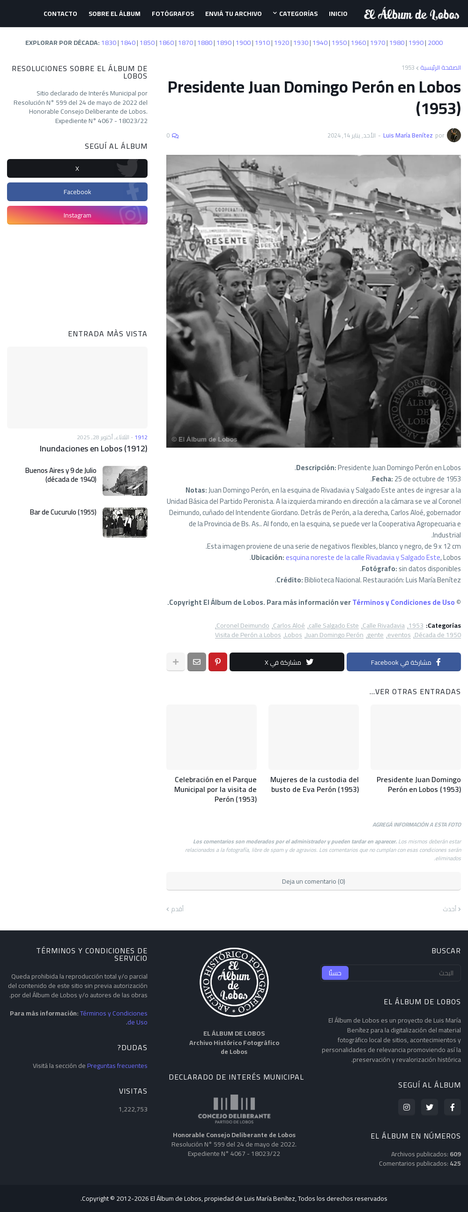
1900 (243, 42)
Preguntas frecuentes (117, 1066)
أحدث (449, 909)
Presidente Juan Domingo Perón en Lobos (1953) (419, 784)
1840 (127, 42)
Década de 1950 (438, 635)
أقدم (177, 909)
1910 (262, 42)
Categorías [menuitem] (298, 13)
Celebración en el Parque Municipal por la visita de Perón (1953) (215, 789)
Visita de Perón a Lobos (248, 635)
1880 (204, 42)
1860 (166, 42)
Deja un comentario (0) (313, 881)
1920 (281, 42)
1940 (319, 42)
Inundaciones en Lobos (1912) (94, 448)
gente (375, 635)
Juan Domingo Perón (335, 635)
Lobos (293, 635)
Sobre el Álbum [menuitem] (115, 13)
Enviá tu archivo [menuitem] (233, 13)
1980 (396, 42)
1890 (223, 42)
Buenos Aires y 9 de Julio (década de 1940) (61, 475)
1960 (358, 42)
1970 (377, 42)
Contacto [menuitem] (60, 13)
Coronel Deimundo (242, 625)
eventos (399, 635)
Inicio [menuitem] (338, 13)
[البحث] (390, 973)
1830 (108, 42)
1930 (300, 42)
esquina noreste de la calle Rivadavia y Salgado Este (363, 557)
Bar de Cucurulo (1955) (63, 512)
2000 (435, 42)
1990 (416, 42)
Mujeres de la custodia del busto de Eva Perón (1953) (314, 784)
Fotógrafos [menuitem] (173, 13)
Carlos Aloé (289, 625)
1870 (185, 42)
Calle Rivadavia (384, 625)
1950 (339, 42)
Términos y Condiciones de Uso (403, 602)
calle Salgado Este (334, 625)
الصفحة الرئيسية (440, 68)
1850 (147, 42)
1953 (408, 68)
